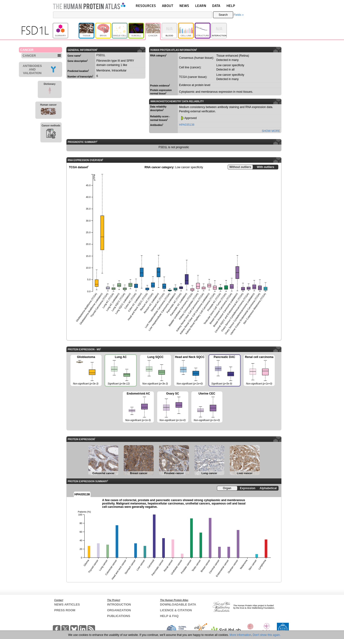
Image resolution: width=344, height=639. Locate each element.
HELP (230, 5)
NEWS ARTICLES (67, 604)
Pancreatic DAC (224, 370)
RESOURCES (146, 5)
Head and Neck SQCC (189, 370)
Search (223, 14)
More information (240, 635)
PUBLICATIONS (118, 616)
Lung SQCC (155, 370)
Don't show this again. (267, 635)
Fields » (239, 14)
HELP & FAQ (169, 616)
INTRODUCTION (119, 604)
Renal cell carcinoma (259, 370)
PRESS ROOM (64, 610)
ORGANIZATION (119, 610)
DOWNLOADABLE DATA (178, 604)
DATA (216, 5)
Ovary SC (172, 407)
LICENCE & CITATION (176, 610)
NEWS (184, 5)
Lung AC (120, 370)
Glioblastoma (86, 370)
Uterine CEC (206, 407)
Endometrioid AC (138, 407)
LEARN (200, 5)
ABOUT (167, 5)
